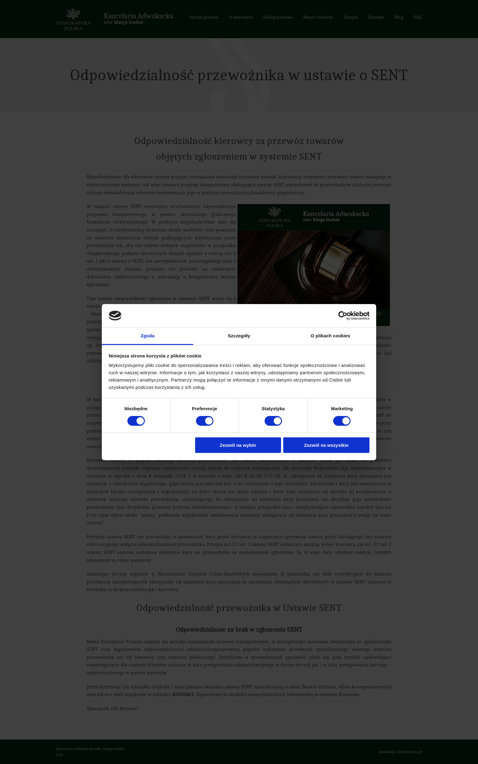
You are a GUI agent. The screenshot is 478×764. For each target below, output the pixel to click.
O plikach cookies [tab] (330, 335)
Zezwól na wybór (238, 445)
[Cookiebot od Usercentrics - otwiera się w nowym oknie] (342, 315)
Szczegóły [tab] (239, 335)
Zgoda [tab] (148, 335)
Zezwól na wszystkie (326, 445)
